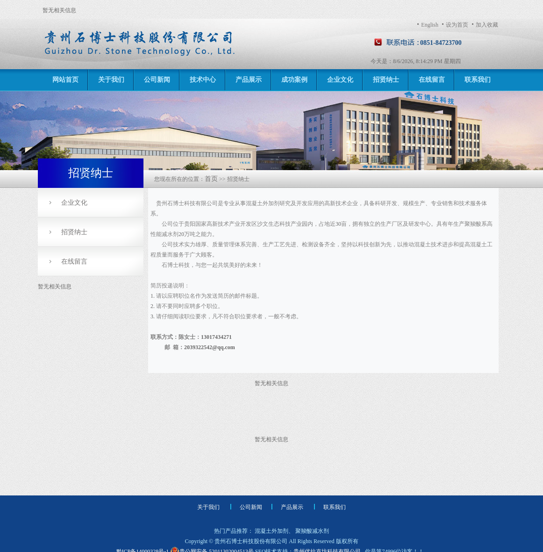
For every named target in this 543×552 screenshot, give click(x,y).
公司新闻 (157, 79)
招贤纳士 (386, 79)
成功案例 (294, 79)
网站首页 (65, 79)
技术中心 (203, 79)
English (429, 25)
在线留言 (432, 79)
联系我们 (477, 79)
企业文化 (340, 79)
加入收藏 (487, 25)
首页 (211, 178)
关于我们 (111, 79)
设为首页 (457, 25)
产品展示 (249, 79)
